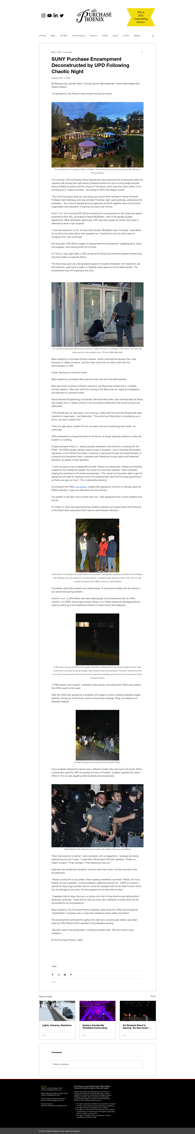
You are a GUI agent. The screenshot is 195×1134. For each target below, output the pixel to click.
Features (93, 35)
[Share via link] (71, 974)
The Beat (63, 35)
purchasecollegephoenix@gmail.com (54, 1105)
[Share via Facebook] (52, 974)
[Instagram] (43, 15)
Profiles (105, 35)
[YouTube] (49, 15)
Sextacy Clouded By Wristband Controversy (95, 1026)
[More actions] (142, 52)
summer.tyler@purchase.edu (51, 1090)
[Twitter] (61, 15)
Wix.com (76, 1131)
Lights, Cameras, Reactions (57, 1025)
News (53, 35)
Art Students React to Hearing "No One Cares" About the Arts (136, 1026)
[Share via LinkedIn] (65, 974)
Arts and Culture (78, 35)
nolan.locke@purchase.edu (50, 1095)
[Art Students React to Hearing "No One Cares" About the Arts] (138, 1011)
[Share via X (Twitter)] (59, 974)
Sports (115, 35)
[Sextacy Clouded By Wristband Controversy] (98, 1011)
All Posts (42, 35)
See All (153, 996)
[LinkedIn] (55, 15)
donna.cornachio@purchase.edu (52, 1100)
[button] (153, 36)
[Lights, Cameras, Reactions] (57, 1011)
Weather (137, 35)
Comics (126, 35)
